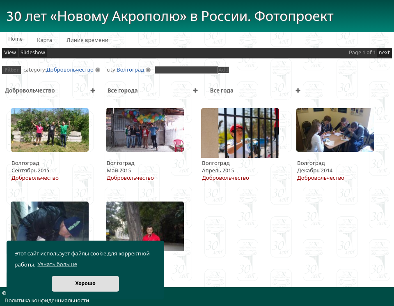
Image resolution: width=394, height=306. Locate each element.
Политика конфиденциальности (47, 301)
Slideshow (33, 53)
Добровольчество (70, 70)
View (10, 53)
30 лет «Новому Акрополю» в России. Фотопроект (170, 16)
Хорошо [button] (85, 283)
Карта (44, 40)
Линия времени (87, 40)
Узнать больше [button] (57, 264)
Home (15, 39)
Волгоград (130, 70)
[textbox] (186, 70)
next (384, 53)
